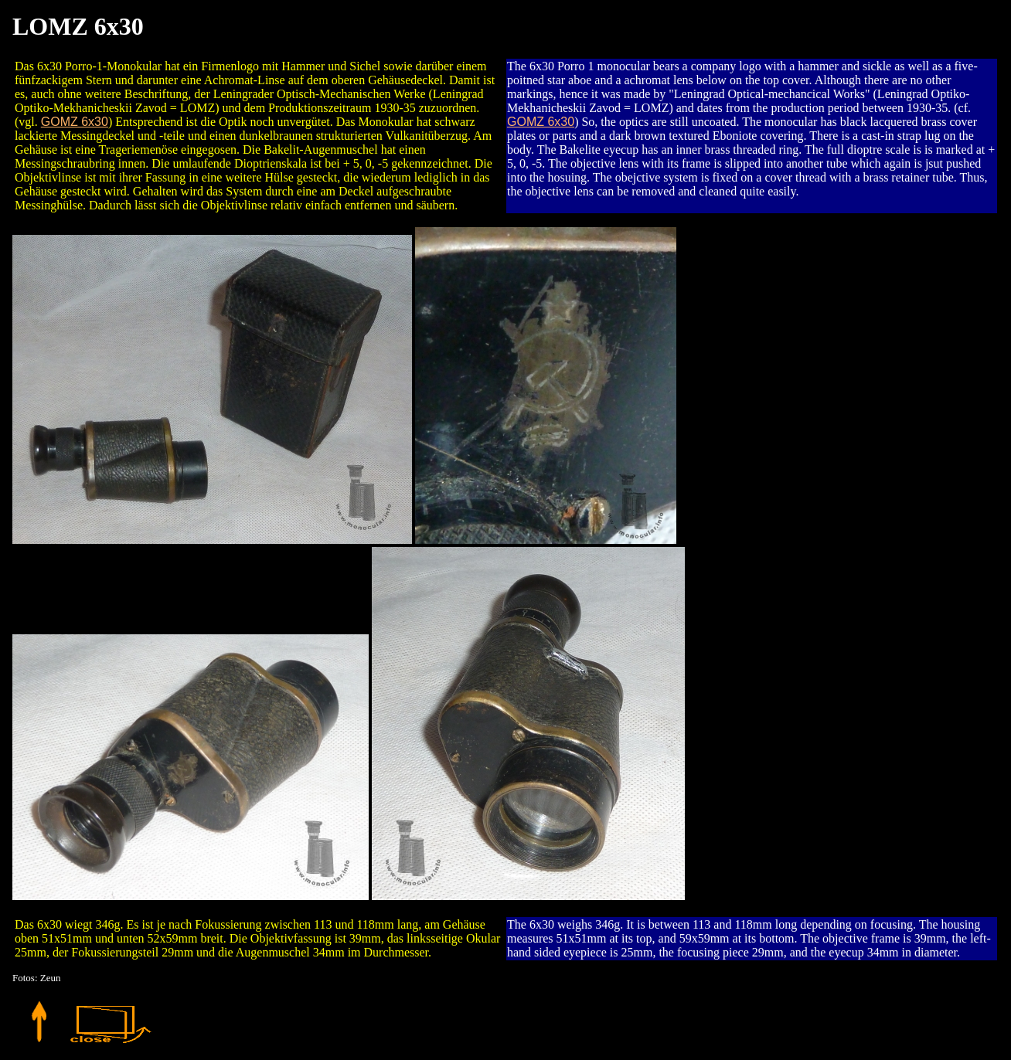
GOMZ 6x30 (74, 121)
